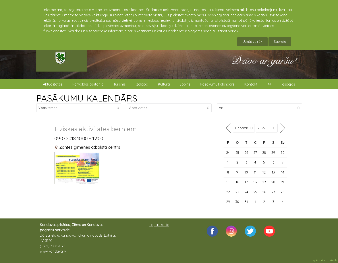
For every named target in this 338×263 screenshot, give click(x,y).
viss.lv (333, 260)
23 (237, 192)
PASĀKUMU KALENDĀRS (86, 98)
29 (273, 152)
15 (228, 182)
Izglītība (142, 84)
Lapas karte (159, 224)
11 (255, 172)
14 (282, 172)
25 (237, 152)
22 (228, 192)
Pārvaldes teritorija (88, 84)
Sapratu (280, 41)
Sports (185, 84)
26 (246, 152)
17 (246, 182)
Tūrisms (120, 84)
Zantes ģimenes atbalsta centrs (89, 147)
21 (282, 182)
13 (273, 172)
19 (264, 182)
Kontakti (251, 84)
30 (282, 152)
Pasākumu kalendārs (217, 84)
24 (228, 152)
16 (237, 182)
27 (255, 152)
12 (264, 172)
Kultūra (164, 84)
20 (273, 182)
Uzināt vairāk (252, 41)
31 (246, 202)
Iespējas (288, 84)
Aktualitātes (52, 84)
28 (264, 152)
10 (246, 172)
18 (255, 182)
